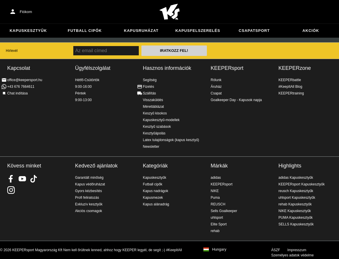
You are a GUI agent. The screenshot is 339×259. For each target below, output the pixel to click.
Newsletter (151, 147)
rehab (215, 231)
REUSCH (218, 204)
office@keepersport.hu (24, 80)
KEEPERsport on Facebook (11, 179)
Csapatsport (254, 30)
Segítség (149, 80)
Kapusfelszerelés (197, 30)
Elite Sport (219, 224)
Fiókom (26, 12)
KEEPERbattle (289, 80)
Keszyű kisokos (155, 113)
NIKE (215, 191)
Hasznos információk (167, 68)
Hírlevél (12, 51)
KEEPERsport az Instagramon (11, 190)
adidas (216, 178)
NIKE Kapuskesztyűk (294, 211)
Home (169, 12)
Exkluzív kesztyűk (89, 204)
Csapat (216, 93)
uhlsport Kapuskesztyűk (296, 198)
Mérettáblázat (153, 107)
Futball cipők (85, 30)
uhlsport (217, 218)
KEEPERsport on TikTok (33, 179)
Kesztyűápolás (154, 133)
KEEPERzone (294, 68)
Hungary (219, 249)
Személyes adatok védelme (292, 255)
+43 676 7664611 (20, 87)
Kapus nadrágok (155, 191)
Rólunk (216, 80)
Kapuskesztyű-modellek (161, 120)
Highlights (289, 166)
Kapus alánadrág (156, 204)
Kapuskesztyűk (28, 30)
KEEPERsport (227, 68)
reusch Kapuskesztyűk (295, 191)
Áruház (216, 87)
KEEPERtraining (291, 93)
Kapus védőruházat (90, 184)
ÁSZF (275, 250)
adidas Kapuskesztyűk (295, 178)
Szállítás (149, 93)
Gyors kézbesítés (88, 191)
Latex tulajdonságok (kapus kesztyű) (171, 140)
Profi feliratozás (87, 198)
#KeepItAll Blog (290, 87)
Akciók (310, 30)
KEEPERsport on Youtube (22, 179)
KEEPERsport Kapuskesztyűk (301, 184)
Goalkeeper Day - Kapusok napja (236, 100)
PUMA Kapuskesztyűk (295, 218)
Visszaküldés (153, 100)
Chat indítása (17, 93)
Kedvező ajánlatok (96, 166)
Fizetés (148, 87)
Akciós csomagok (88, 211)
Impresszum (296, 250)
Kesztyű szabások (157, 127)
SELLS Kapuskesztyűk (296, 224)
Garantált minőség (89, 178)
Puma (215, 198)
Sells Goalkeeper (224, 211)
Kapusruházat (141, 30)
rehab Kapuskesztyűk (295, 204)
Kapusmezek (153, 198)
